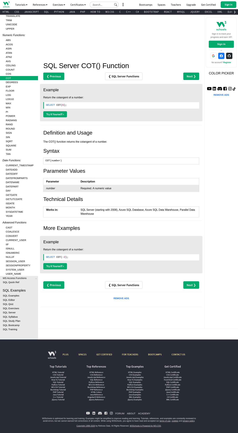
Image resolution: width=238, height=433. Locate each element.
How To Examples (134, 379)
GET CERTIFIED (104, 354)
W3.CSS (109, 11)
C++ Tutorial (58, 397)
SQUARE (11, 145)
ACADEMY (144, 413)
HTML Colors (96, 392)
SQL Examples (11, 295)
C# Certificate (172, 397)
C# (137, 11)
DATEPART (12, 186)
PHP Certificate (172, 387)
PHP (82, 11)
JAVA (72, 11)
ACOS (9, 44)
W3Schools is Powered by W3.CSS (145, 426)
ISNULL (10, 248)
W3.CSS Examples (134, 387)
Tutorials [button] (21, 4)
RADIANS (11, 120)
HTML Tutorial (58, 372)
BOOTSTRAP (151, 11)
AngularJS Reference (96, 397)
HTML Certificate (173, 372)
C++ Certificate (172, 394)
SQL (46, 11)
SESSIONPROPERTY (18, 265)
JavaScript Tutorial (58, 377)
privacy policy (189, 421)
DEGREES (12, 82)
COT (8, 78)
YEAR (9, 216)
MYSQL (181, 11)
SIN (8, 137)
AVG (8, 61)
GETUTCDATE (14, 199)
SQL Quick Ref (11, 282)
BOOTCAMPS (155, 354)
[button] (116, 4)
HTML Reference (96, 372)
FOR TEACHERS (130, 354)
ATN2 (9, 57)
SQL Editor (9, 299)
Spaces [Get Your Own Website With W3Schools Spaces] (161, 4)
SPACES (82, 354)
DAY (8, 190)
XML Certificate (172, 399)
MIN (8, 107)
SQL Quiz (8, 304)
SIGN (9, 132)
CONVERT (12, 236)
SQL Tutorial (58, 382)
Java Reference (96, 394)
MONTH (10, 207)
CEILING (11, 65)
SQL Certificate (172, 382)
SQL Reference (96, 379)
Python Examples (134, 384)
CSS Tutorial (58, 375)
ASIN (9, 48)
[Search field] (104, 5)
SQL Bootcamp (11, 325)
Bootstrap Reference (96, 387)
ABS (8, 40)
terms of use (165, 421)
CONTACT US (178, 354)
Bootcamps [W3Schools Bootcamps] (145, 4)
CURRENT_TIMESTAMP (20, 165)
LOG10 (10, 99)
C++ (128, 11)
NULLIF (10, 257)
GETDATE (11, 195)
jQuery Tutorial (58, 399)
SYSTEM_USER (15, 269)
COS (8, 73)
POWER (10, 116)
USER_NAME (13, 273)
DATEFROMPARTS (17, 178)
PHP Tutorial (58, 392)
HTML (5, 11)
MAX (8, 103)
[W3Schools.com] (52, 356)
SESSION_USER (15, 261)
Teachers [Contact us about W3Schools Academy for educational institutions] (176, 4)
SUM (8, 149)
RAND (9, 124)
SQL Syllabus (10, 316)
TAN (8, 154)
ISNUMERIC (13, 252)
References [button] (40, 4)
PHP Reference (96, 389)
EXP (8, 86)
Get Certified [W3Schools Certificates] (208, 4)
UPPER (10, 28)
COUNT (10, 69)
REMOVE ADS (121, 298)
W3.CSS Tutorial (58, 387)
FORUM (119, 413)
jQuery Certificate (172, 389)
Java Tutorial (58, 394)
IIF (7, 244)
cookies (175, 421)
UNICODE (11, 24)
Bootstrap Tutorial (58, 389)
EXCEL (208, 11)
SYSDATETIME (14, 211)
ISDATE (10, 203)
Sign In (221, 44)
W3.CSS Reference (96, 384)
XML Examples (135, 397)
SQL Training (10, 329)
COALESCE (12, 231)
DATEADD (12, 169)
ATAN (9, 52)
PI (7, 111)
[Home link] (6, 4)
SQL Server (9, 312)
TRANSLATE (13, 16)
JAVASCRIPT (31, 11)
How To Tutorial (58, 379)
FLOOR (10, 90)
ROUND (10, 128)
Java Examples (135, 394)
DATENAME (12, 182)
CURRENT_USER (16, 240)
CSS (17, 11)
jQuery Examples (135, 399)
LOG (8, 95)
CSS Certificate (172, 375)
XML (220, 11)
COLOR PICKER (221, 73)
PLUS (65, 354)
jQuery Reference (96, 399)
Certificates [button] (78, 4)
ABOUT (131, 413)
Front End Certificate (172, 379)
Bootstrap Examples (134, 389)
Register (227, 62)
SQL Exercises (11, 308)
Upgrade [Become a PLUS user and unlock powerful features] (191, 4)
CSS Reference (96, 375)
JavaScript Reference (96, 377)
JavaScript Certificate (172, 377)
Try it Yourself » (55, 114)
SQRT (9, 141)
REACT (168, 11)
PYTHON (59, 11)
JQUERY (195, 11)
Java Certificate (172, 392)
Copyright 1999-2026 (86, 426)
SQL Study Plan (11, 320)
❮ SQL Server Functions (123, 76)
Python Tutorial (58, 384)
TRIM (9, 20)
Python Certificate (172, 384)
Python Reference (96, 382)
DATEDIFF (12, 173)
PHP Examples (135, 392)
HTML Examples (134, 372)
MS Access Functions (14, 278)
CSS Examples (135, 375)
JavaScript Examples (135, 377)
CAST (9, 227)
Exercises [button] (59, 4)
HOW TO (95, 11)
